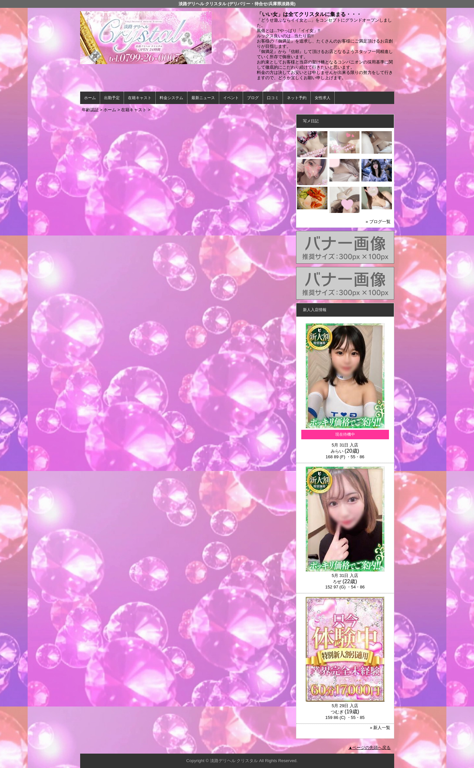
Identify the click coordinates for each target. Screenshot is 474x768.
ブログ (253, 98)
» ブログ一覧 (378, 221)
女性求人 (322, 98)
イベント (231, 98)
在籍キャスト (139, 98)
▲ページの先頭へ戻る (369, 747)
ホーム (90, 98)
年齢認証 (90, 109)
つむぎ (337, 711)
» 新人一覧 (380, 727)
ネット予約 (297, 98)
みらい (337, 451)
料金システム (171, 98)
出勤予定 (112, 98)
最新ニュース (203, 98)
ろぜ (337, 581)
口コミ (273, 98)
